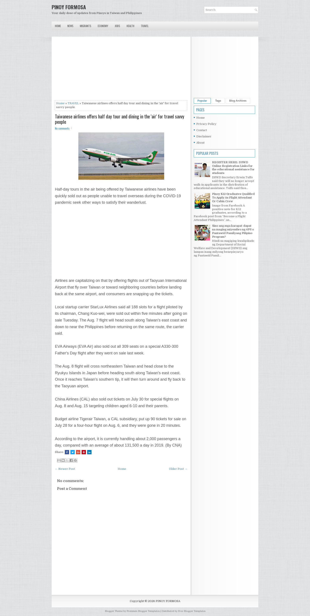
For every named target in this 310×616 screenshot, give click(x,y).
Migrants (85, 26)
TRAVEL (73, 103)
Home (58, 26)
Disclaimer (203, 136)
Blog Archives (237, 100)
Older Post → (178, 468)
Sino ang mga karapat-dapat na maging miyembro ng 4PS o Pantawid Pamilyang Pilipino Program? (233, 231)
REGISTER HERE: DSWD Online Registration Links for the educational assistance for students (233, 168)
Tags (218, 100)
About (200, 142)
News (70, 26)
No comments (62, 128)
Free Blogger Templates (191, 611)
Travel (145, 26)
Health (130, 26)
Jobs (117, 26)
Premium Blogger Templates (143, 611)
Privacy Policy (206, 124)
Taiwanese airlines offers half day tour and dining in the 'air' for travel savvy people (119, 119)
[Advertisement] (121, 70)
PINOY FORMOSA (69, 7)
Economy (103, 26)
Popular (202, 100)
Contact (201, 130)
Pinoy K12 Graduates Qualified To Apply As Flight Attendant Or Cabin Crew (233, 197)
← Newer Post (65, 468)
